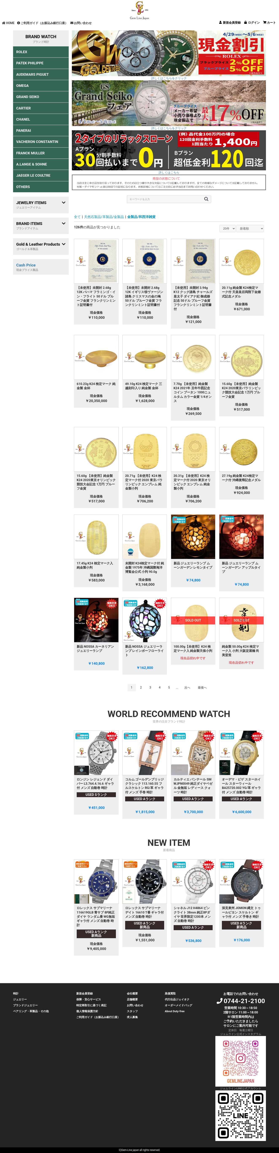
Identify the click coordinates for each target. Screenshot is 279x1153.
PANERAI (23, 130)
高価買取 (170, 993)
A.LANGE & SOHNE (31, 164)
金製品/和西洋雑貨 (141, 217)
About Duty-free (174, 1011)
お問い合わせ (81, 23)
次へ (187, 687)
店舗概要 (132, 999)
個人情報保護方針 (87, 1011)
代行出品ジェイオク (177, 999)
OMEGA (22, 85)
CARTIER (23, 108)
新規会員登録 (84, 993)
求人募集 (132, 1017)
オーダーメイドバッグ (178, 1005)
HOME (8, 23)
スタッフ (132, 1011)
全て (77, 217)
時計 (16, 993)
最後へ (202, 687)
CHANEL (23, 119)
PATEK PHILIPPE (29, 63)
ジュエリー (20, 999)
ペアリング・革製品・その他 (31, 1011)
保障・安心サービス (88, 999)
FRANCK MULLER (30, 153)
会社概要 (132, 993)
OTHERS (23, 187)
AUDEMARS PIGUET (32, 74)
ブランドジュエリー (25, 1005)
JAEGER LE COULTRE (33, 175)
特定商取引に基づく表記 (91, 1005)
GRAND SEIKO (27, 97)
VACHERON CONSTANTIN (37, 142)
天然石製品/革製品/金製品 (104, 217)
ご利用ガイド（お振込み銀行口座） (42, 23)
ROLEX (21, 52)
